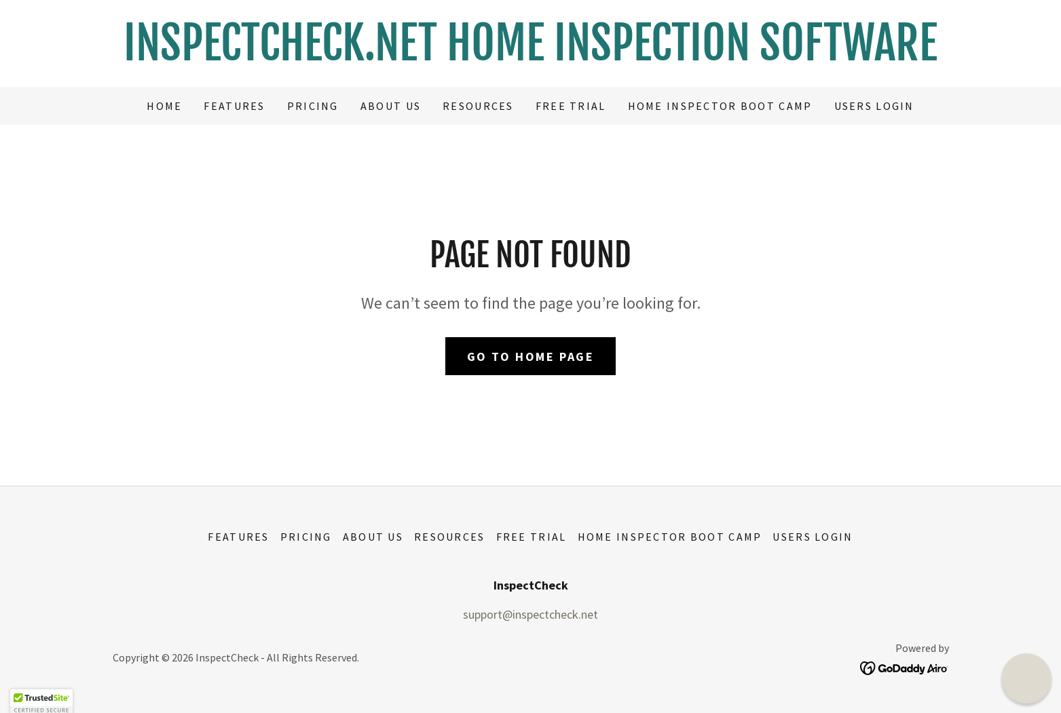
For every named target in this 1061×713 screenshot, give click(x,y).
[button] (1026, 679)
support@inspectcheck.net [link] (530, 614)
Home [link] (164, 106)
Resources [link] (478, 106)
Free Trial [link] (571, 106)
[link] (531, 56)
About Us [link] (390, 106)
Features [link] (234, 106)
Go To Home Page (531, 356)
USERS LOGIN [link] (874, 106)
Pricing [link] (313, 106)
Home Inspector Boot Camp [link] (720, 106)
